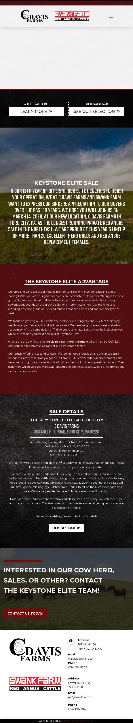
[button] (111, 16)
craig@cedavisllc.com (81, 658)
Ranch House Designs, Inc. (78, 721)
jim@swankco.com (80, 697)
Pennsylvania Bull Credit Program (65, 341)
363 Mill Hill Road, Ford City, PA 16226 (66, 432)
